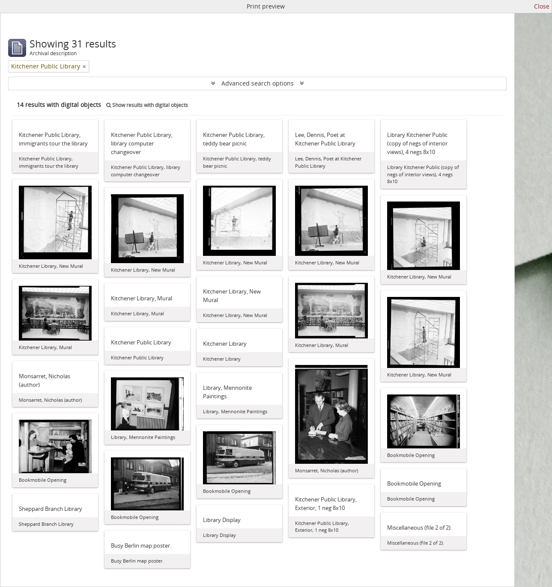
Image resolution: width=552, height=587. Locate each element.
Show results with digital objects (147, 105)
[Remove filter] (84, 66)
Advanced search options (257, 83)
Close (541, 6)
